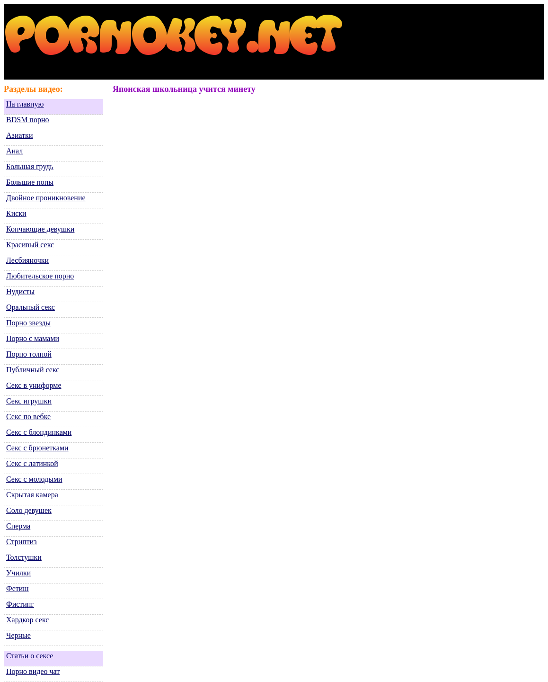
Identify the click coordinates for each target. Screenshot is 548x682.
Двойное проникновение (46, 198)
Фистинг (20, 604)
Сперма (18, 526)
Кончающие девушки (40, 229)
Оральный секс (30, 307)
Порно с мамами (32, 338)
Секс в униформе (33, 385)
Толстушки (24, 557)
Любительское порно (40, 276)
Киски (16, 213)
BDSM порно (27, 120)
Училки (18, 573)
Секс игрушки (29, 401)
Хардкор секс (27, 620)
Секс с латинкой (32, 463)
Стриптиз (21, 542)
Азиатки (19, 135)
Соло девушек (29, 510)
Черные (18, 635)
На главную (25, 104)
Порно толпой (29, 354)
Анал (14, 151)
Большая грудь (29, 166)
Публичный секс (32, 370)
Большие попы (29, 182)
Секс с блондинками (38, 432)
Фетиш (17, 588)
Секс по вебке (28, 417)
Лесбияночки (27, 260)
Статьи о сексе (29, 656)
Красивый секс (30, 245)
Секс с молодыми (34, 479)
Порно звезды (28, 323)
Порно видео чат (33, 671)
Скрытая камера (32, 495)
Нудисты (20, 291)
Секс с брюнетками (37, 448)
